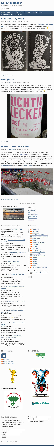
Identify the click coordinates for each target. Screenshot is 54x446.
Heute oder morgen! (16, 229)
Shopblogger (36, 263)
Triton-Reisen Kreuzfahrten (40, 273)
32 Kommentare (14, 199)
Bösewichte (35, 229)
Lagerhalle (35, 244)
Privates (34, 257)
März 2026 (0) (32, 212)
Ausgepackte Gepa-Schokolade (17, 252)
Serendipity (9, 441)
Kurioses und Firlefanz (38, 242)
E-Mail (3, 434)
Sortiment (7, 199)
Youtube (28, 12)
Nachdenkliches (36, 254)
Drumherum (35, 233)
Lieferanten (35, 248)
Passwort (4, 432)
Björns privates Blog (7, 14)
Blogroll (35, 12)
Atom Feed (6, 359)
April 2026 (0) (32, 210)
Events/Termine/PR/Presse (40, 235)
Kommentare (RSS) (8, 361)
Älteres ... (31, 220)
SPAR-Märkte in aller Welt (39, 267)
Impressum (10, 12)
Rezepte (34, 261)
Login (41, 12)
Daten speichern (34, 421)
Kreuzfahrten (18, 14)
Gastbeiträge (36, 238)
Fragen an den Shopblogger (40, 236)
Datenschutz (19, 12)
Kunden (34, 240)
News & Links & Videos (39, 255)
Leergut (3, 75)
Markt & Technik (36, 250)
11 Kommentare (9, 141)
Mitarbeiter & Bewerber (38, 252)
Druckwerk (35, 231)
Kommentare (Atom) (8, 363)
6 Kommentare (9, 75)
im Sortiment (23, 154)
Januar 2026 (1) (32, 216)
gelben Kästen (28, 165)
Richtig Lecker (7, 80)
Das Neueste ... (32, 218)
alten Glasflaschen (6, 165)
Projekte (34, 259)
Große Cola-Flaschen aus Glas (15, 146)
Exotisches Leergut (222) (12, 18)
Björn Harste (12, 21)
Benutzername (6, 430)
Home (3, 12)
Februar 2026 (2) (33, 214)
